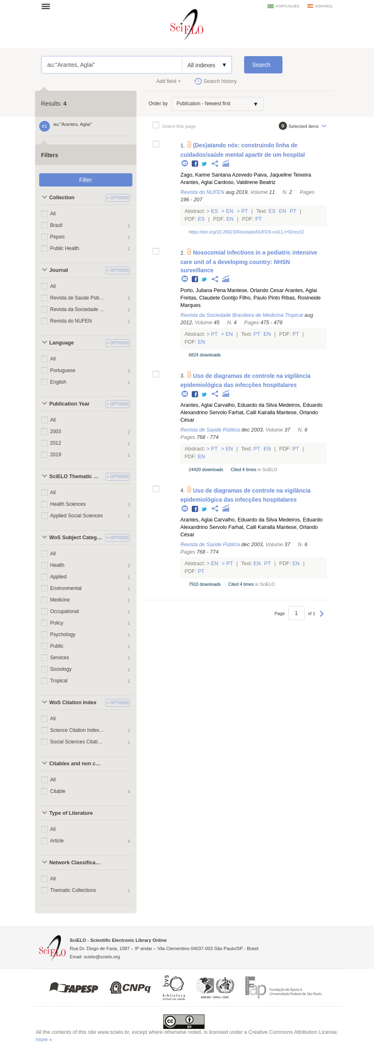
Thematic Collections (73, 890)
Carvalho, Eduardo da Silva (245, 405)
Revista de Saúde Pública (77, 298)
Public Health (65, 248)
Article (57, 841)
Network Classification (76, 863)
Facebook (195, 163)
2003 (55, 431)
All (53, 214)
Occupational (64, 611)
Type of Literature (71, 813)
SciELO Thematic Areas (76, 476)
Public (57, 646)
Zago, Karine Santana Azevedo (216, 175)
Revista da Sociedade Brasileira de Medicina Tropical (77, 309)
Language (61, 343)
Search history (220, 81)
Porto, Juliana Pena (203, 290)
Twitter (204, 163)
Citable (58, 791)
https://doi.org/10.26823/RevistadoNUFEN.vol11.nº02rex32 (246, 231)
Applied (58, 577)
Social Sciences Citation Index (77, 742)
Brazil (56, 225)
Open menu (48, 6)
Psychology (62, 634)
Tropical (59, 681)
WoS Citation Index (73, 702)
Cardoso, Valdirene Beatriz (245, 182)
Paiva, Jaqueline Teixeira (282, 175)
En (230, 211)
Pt (244, 211)
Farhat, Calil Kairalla (251, 412)
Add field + (168, 81)
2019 (55, 455)
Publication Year (69, 404)
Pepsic (57, 237)
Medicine (60, 600)
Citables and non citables (76, 764)
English (58, 382)
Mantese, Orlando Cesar (255, 290)
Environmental (66, 588)
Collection (62, 197)
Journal (58, 270)
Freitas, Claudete (200, 298)
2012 (55, 443)
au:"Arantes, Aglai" (111, 65)
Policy (57, 623)
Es (214, 211)
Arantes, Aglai (196, 182)
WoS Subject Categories (76, 537)
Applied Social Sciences (76, 516)
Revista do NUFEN (71, 321)
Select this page (179, 126)
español (324, 6)
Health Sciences (68, 504)
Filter (85, 180)
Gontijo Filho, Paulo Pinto (250, 298)
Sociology (61, 669)
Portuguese (62, 370)
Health (57, 565)
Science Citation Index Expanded (77, 730)
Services (59, 657)
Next (322, 618)
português (287, 6)
